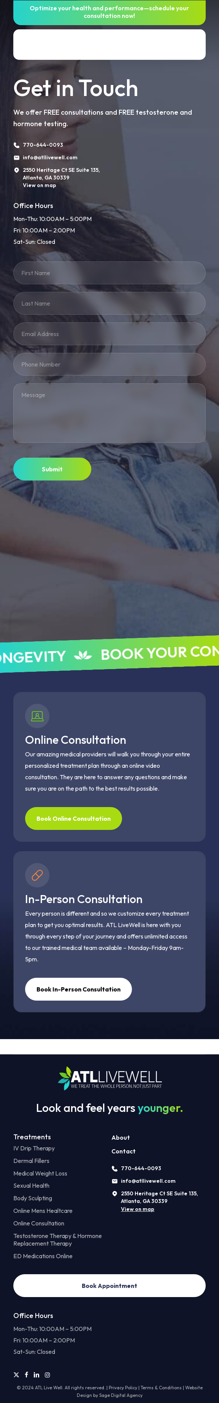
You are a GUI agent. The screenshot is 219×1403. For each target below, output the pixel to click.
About (120, 1137)
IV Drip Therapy (34, 1148)
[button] (196, 44)
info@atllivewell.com (148, 1180)
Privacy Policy (123, 1387)
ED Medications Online (43, 1256)
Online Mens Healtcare (43, 1210)
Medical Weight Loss (40, 1173)
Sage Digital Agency (121, 1395)
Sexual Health (31, 1185)
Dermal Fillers (31, 1160)
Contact (123, 1151)
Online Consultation (38, 1223)
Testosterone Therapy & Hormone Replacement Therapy (57, 1240)
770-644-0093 (141, 1168)
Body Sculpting (32, 1198)
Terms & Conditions (161, 1387)
